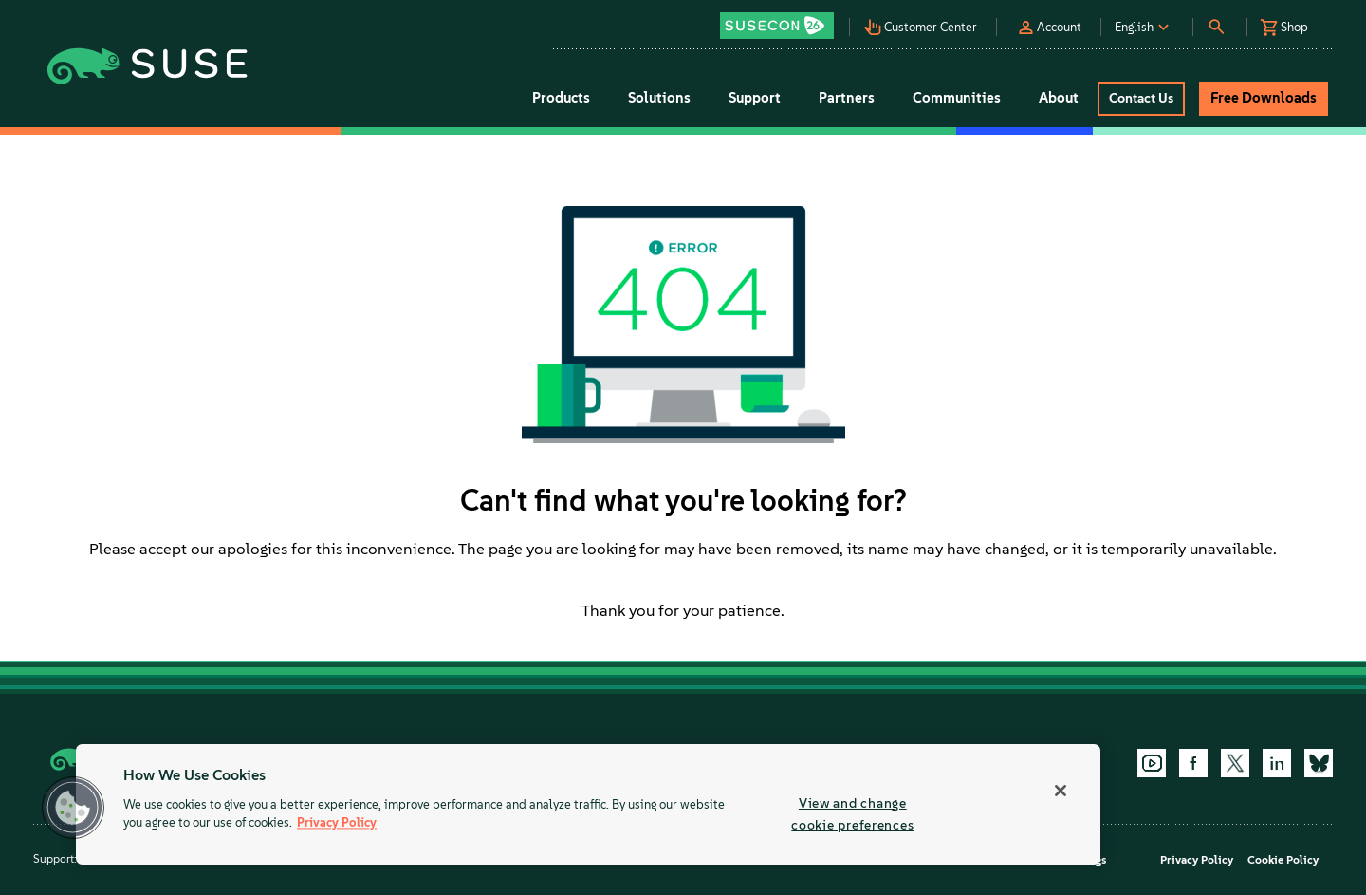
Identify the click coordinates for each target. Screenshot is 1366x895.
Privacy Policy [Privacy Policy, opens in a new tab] (337, 823)
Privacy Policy (1196, 860)
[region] (588, 804)
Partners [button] (847, 97)
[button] (781, 19)
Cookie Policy (1283, 860)
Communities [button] (957, 97)
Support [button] (755, 97)
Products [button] (561, 97)
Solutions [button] (659, 97)
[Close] (1060, 790)
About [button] (1059, 97)
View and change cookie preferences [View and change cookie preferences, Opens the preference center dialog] (852, 813)
